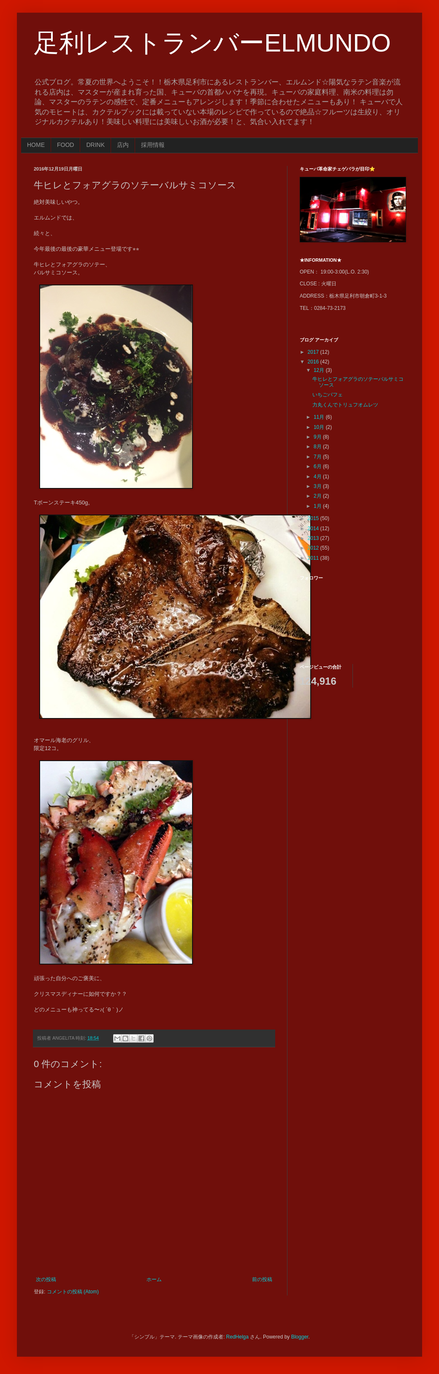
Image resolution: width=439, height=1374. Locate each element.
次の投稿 (46, 1279)
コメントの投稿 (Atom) (73, 1292)
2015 (314, 518)
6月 (318, 466)
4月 (318, 477)
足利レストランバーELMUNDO (212, 43)
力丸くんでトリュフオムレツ (345, 405)
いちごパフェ (327, 395)
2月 (318, 496)
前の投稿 (262, 1279)
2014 (314, 528)
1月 (318, 506)
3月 (318, 486)
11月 (320, 417)
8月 (318, 447)
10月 (320, 427)
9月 (318, 437)
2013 (314, 538)
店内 (123, 144)
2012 (314, 548)
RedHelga (237, 1337)
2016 (314, 362)
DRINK (95, 144)
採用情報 (153, 144)
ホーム (154, 1279)
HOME (36, 144)
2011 (314, 558)
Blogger (300, 1337)
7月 (318, 457)
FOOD (65, 144)
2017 (314, 352)
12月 (320, 370)
